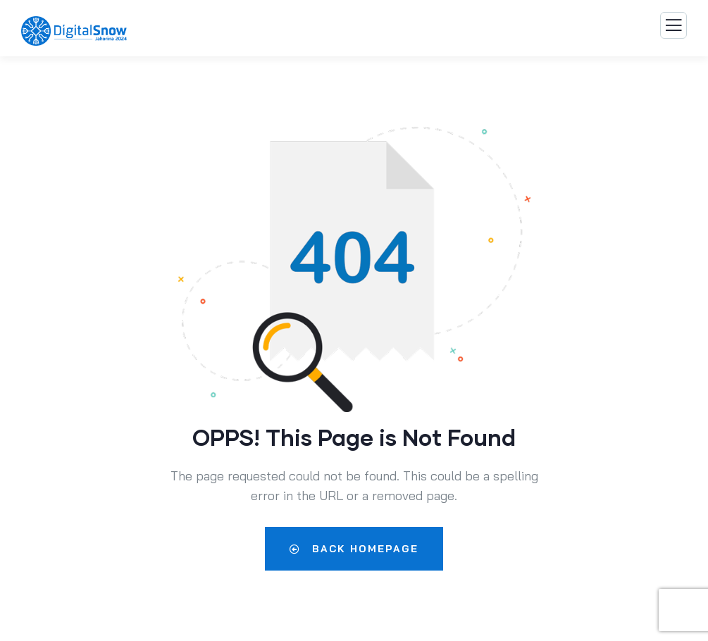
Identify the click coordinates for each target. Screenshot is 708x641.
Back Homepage (354, 548)
